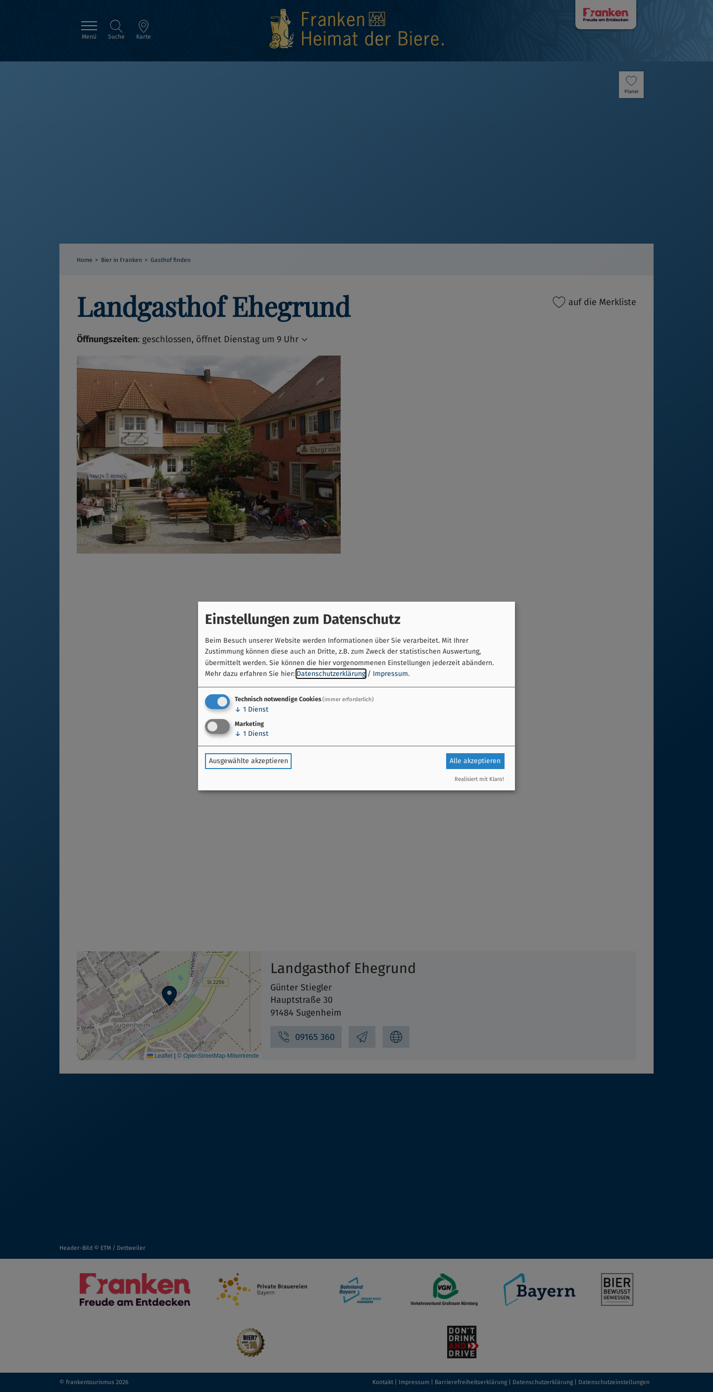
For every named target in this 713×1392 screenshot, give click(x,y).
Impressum (390, 674)
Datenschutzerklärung (331, 674)
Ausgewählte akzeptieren (248, 761)
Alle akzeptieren (475, 761)
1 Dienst (251, 709)
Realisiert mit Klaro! (479, 779)
